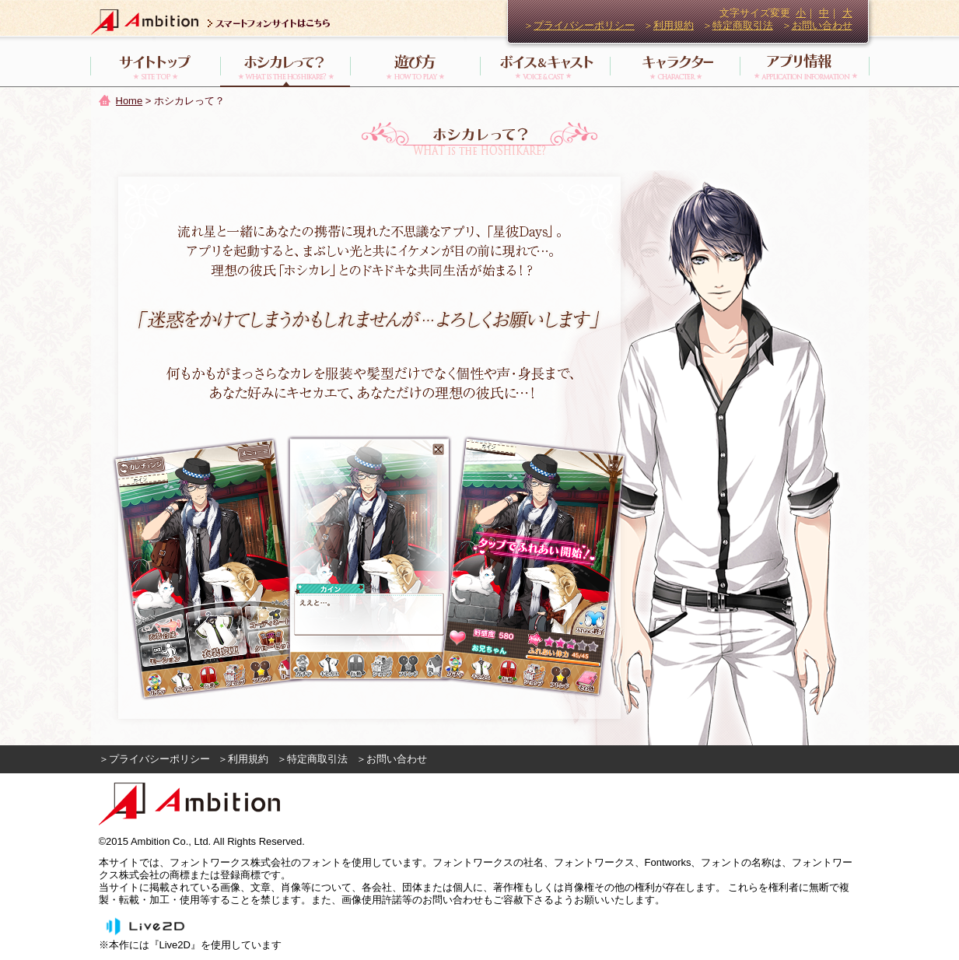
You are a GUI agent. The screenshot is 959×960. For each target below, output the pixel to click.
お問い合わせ (822, 25)
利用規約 (673, 25)
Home (129, 101)
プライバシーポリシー (584, 25)
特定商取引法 (742, 25)
